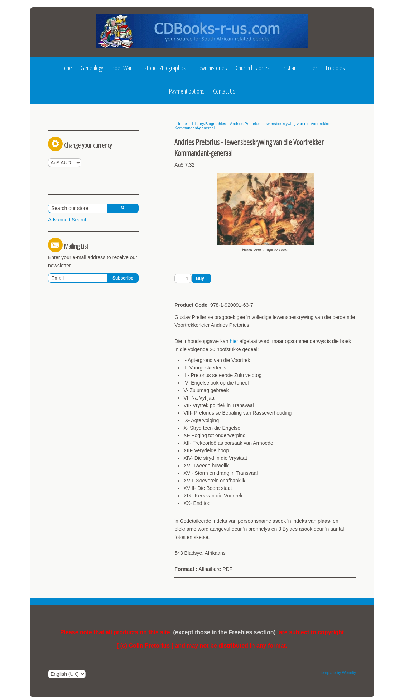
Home (65, 67)
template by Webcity (338, 672)
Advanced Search (68, 283)
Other (311, 67)
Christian (287, 67)
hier (234, 341)
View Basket (64, 240)
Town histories (211, 67)
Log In (61, 126)
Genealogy (92, 67)
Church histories (253, 67)
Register (95, 126)
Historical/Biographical (163, 67)
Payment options (187, 91)
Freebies (335, 67)
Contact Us (224, 91)
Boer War (122, 67)
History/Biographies (208, 123)
